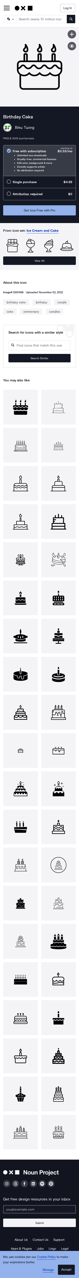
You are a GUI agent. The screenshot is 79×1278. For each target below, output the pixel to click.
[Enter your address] (39, 1209)
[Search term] (42, 19)
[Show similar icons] (72, 46)
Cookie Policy (46, 1257)
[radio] (39, 160)
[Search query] (39, 345)
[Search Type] (10, 19)
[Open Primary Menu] (7, 8)
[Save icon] (72, 34)
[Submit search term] (71, 19)
